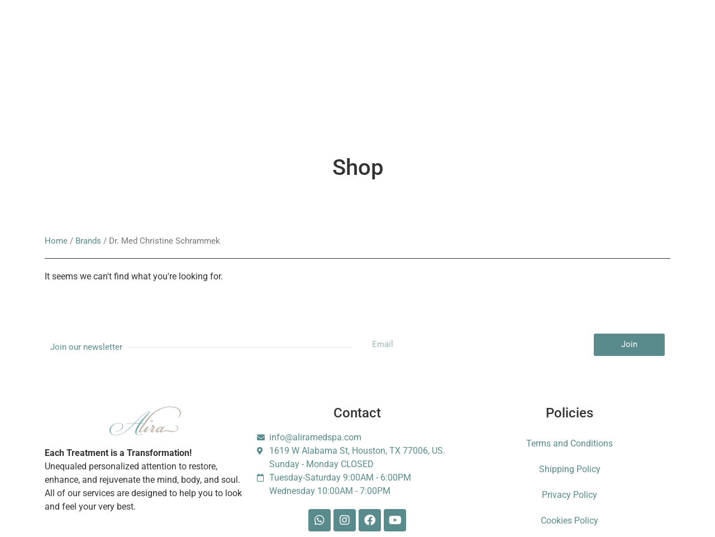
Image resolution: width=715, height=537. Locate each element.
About (156, 39)
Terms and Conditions (569, 443)
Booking (270, 39)
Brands (88, 241)
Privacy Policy (569, 495)
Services (108, 39)
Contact (456, 39)
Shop (370, 39)
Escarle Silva (119, 95)
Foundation (511, 39)
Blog (411, 39)
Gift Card (322, 39)
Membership (211, 39)
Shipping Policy (569, 469)
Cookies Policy (569, 520)
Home (56, 241)
